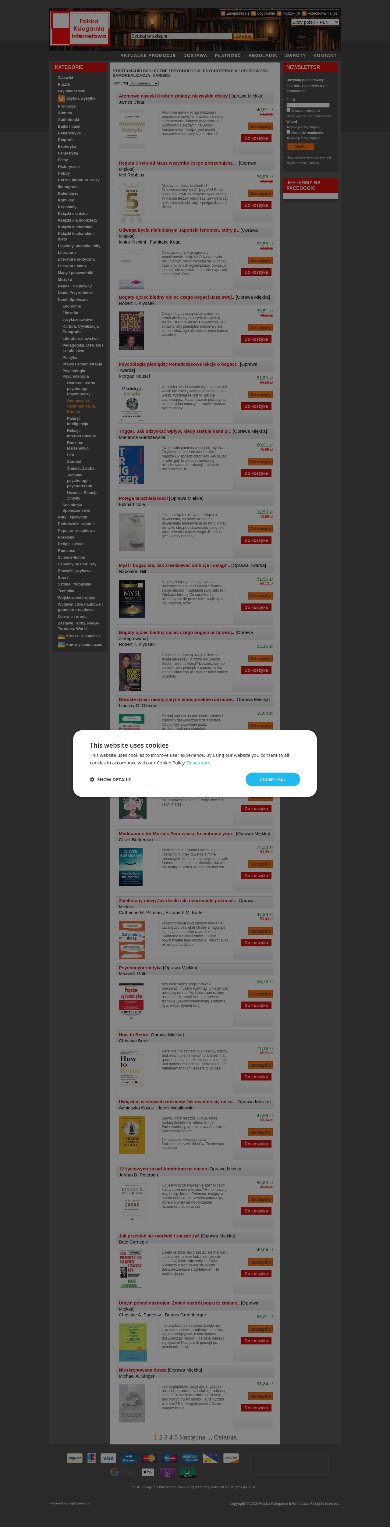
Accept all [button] (273, 779)
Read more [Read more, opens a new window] (199, 763)
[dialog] (195, 763)
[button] (110, 779)
